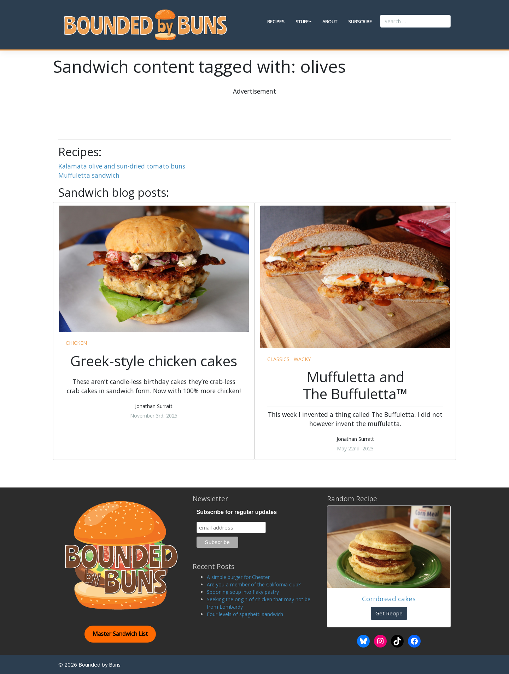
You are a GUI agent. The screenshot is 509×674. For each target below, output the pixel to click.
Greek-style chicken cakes (153, 361)
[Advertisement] (254, 112)
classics (278, 359)
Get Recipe (389, 613)
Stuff (302, 21)
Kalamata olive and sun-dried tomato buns (121, 166)
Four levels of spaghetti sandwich (245, 614)
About (329, 21)
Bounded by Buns (99, 664)
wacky (302, 359)
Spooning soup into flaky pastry (243, 592)
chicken (76, 342)
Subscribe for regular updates (237, 512)
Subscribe (360, 21)
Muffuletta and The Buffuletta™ (355, 385)
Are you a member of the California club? (253, 584)
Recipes (276, 21)
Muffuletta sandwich (88, 175)
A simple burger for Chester (238, 577)
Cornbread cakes (389, 598)
